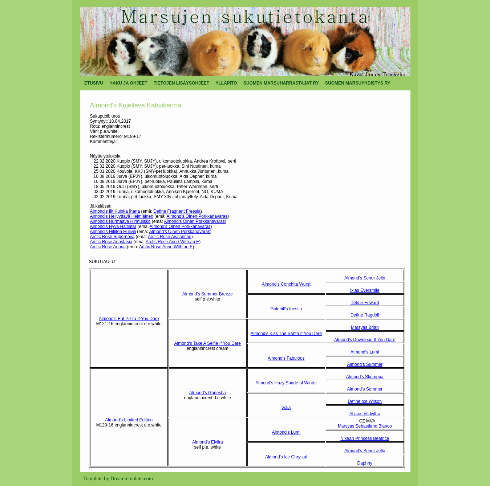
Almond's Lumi (365, 352)
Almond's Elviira (207, 442)
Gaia (286, 407)
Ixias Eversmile (365, 290)
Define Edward (365, 302)
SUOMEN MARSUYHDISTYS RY (357, 83)
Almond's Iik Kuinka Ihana (115, 211)
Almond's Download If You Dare (364, 339)
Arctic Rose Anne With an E (172, 241)
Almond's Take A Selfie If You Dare (207, 343)
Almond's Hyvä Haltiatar (113, 226)
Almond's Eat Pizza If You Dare (129, 318)
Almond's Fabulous (286, 358)
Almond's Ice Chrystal (286, 457)
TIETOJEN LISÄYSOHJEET (181, 83)
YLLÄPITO (226, 83)
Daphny (364, 463)
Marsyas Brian (365, 327)
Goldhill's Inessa (286, 308)
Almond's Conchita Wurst (286, 284)
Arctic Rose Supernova (112, 236)
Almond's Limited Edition (129, 419)
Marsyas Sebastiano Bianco (365, 426)
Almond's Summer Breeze (207, 294)
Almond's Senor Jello (364, 278)
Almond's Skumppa (365, 376)
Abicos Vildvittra (364, 413)
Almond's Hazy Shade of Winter (286, 382)
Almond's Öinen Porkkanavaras (197, 216)
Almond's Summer (364, 364)
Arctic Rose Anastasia (111, 241)
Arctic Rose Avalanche (169, 236)
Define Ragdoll (365, 315)
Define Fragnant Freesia (177, 211)
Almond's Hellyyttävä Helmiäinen (121, 216)
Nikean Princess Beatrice (364, 438)
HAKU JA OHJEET (128, 83)
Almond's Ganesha (207, 392)
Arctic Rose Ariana (108, 246)
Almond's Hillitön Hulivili (113, 231)
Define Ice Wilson (365, 401)
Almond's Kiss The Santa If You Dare (286, 333)
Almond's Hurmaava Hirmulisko (120, 221)
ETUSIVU (93, 83)
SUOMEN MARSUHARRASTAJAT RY (281, 83)
